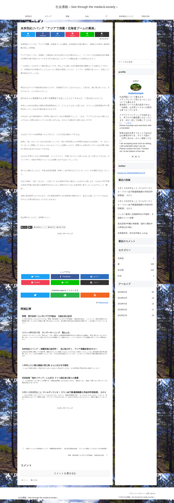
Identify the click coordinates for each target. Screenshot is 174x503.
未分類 (136, 270)
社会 (136, 276)
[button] (152, 62)
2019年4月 (136, 304)
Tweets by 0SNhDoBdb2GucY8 (131, 173)
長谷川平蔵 (61, 227)
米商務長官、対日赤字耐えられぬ (133, 233)
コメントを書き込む (65, 476)
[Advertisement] (65, 251)
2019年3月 (136, 309)
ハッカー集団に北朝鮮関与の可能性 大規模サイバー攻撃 (136, 216)
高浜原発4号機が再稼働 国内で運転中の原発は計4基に (135, 225)
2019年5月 (136, 298)
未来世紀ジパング (40, 227)
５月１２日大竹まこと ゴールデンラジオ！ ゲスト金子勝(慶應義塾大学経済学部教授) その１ (135, 191)
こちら (128, 123)
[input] (135, 61)
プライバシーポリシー (135, 497)
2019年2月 (136, 315)
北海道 (24, 227)
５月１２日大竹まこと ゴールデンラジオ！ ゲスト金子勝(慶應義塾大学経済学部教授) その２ (135, 205)
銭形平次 (51, 227)
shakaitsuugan (136, 93)
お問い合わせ (150, 497)
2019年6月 (136, 292)
